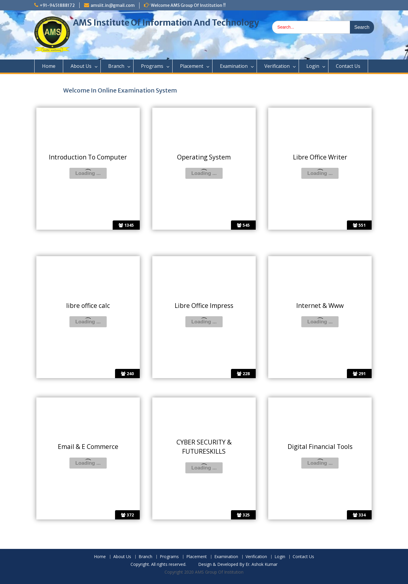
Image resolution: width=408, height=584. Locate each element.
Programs (152, 66)
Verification (277, 66)
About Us (81, 66)
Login (312, 66)
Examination (234, 66)
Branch (116, 66)
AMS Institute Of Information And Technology (166, 22)
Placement (191, 66)
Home (48, 66)
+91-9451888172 (57, 5)
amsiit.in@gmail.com (113, 5)
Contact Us (348, 66)
